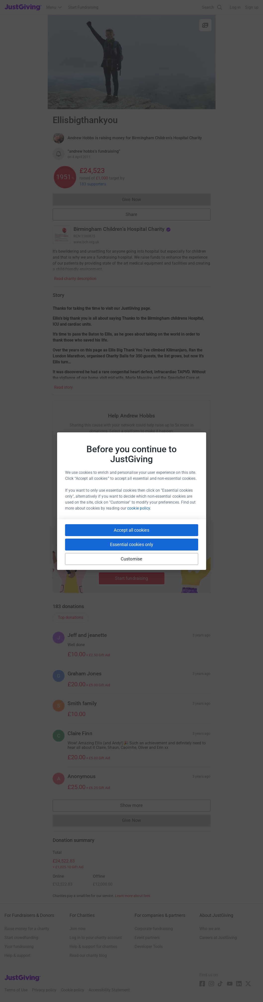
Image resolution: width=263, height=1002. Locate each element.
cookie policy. (139, 508)
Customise (131, 558)
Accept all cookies (131, 530)
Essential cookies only (131, 544)
